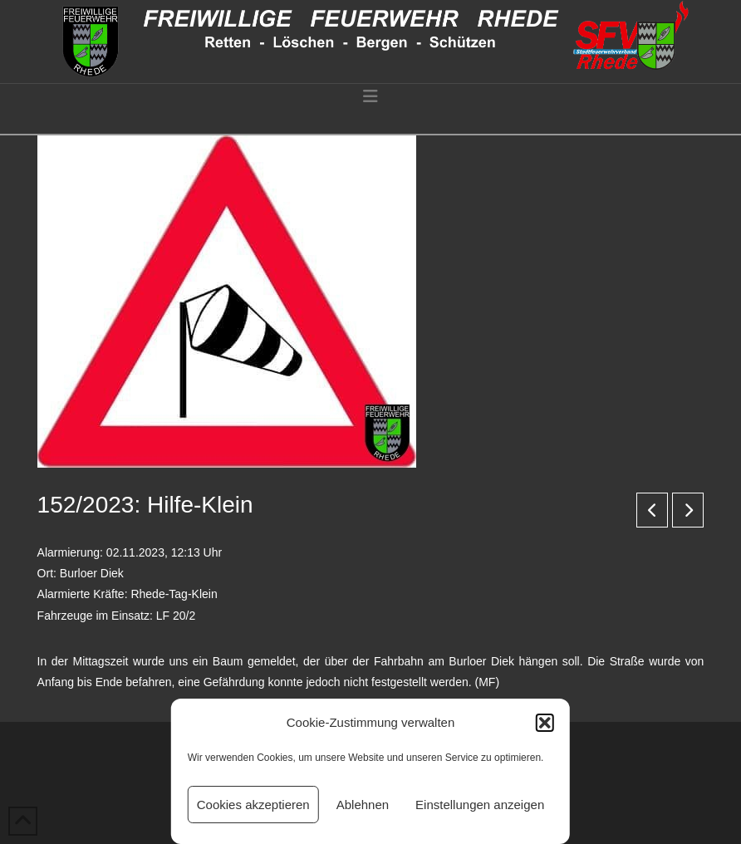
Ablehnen (362, 804)
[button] (545, 722)
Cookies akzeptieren (253, 804)
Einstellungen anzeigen (479, 804)
